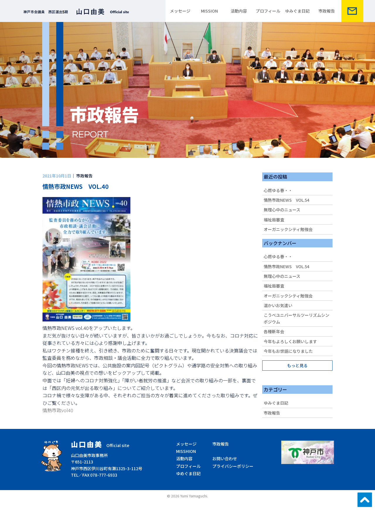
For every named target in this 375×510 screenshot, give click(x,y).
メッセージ (180, 11)
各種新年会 (274, 331)
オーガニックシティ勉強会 (288, 229)
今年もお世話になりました (288, 351)
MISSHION (186, 451)
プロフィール (268, 11)
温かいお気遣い (278, 305)
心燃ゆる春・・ (278, 190)
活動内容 (239, 11)
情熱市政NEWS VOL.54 (286, 200)
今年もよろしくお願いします (290, 341)
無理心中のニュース (282, 210)
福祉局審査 (274, 220)
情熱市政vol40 (57, 410)
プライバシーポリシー (232, 466)
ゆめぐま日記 (188, 473)
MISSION (209, 11)
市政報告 (326, 11)
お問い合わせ (224, 458)
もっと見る (297, 365)
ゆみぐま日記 (297, 11)
